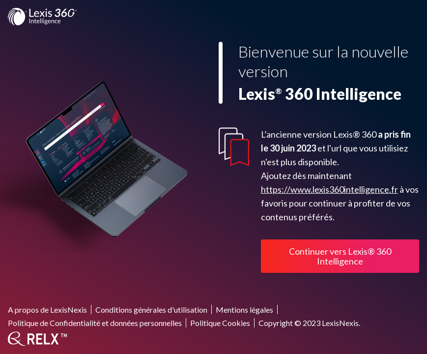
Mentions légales (244, 309)
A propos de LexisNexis (47, 309)
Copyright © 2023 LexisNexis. (309, 322)
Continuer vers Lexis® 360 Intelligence (340, 256)
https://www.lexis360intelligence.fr (329, 189)
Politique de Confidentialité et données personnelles (95, 322)
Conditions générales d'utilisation (151, 309)
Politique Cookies (220, 322)
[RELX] (37, 338)
